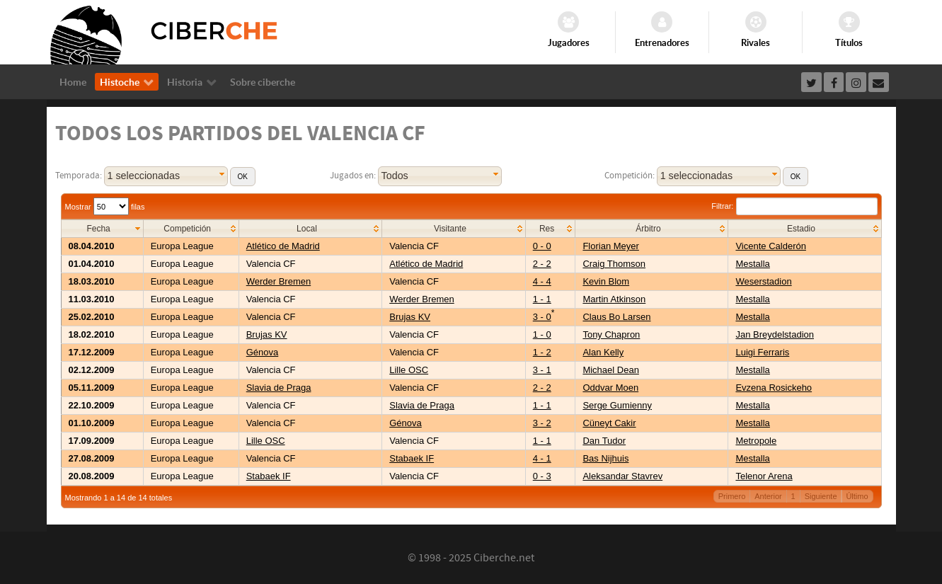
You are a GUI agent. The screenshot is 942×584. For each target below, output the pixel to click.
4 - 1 (542, 458)
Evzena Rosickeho (773, 387)
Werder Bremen (278, 281)
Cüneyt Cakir (609, 423)
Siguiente (821, 496)
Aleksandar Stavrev (622, 476)
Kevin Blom (605, 281)
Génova (262, 352)
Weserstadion (763, 281)
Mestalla (752, 263)
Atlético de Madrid (283, 246)
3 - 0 (542, 316)
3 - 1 (542, 370)
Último (857, 496)
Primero (732, 496)
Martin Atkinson (613, 299)
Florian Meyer (610, 246)
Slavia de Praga (278, 387)
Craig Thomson (613, 263)
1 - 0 (542, 334)
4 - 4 (542, 281)
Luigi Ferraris (762, 352)
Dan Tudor (604, 440)
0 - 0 (542, 246)
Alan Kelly (603, 352)
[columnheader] (102, 229)
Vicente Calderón (770, 246)
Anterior (768, 496)
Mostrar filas (105, 206)
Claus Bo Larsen (616, 316)
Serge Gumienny (617, 405)
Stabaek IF (411, 458)
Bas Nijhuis (605, 458)
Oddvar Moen (610, 387)
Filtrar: (794, 206)
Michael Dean (610, 370)
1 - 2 (542, 352)
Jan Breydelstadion (774, 334)
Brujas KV (409, 316)
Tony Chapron (611, 334)
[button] (242, 176)
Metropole (755, 440)
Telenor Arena (763, 476)
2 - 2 (542, 263)
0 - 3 (542, 476)
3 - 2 (542, 423)
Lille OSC (408, 370)
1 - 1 (542, 299)
